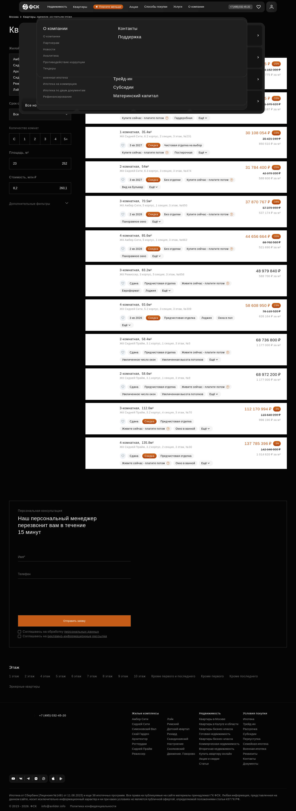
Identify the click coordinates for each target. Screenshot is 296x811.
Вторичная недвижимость (216, 748)
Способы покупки (155, 6)
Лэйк (170, 719)
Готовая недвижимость (214, 733)
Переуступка (252, 738)
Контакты (249, 758)
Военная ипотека (254, 748)
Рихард (172, 733)
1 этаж (14, 676)
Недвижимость (57, 6)
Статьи (204, 763)
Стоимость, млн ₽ (22, 177)
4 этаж (45, 676)
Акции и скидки (209, 758)
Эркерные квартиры (24, 686)
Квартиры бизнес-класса (216, 729)
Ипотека (248, 719)
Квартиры (80, 6)
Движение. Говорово (181, 753)
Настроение (175, 743)
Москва (13, 16)
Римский (173, 724)
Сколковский (175, 748)
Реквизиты (250, 753)
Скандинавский (177, 738)
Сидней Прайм (142, 748)
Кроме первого (212, 676)
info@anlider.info (53, 806)
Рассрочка (250, 729)
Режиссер (138, 753)
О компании (196, 6)
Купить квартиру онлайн (215, 753)
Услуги (177, 6)
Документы (250, 763)
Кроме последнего (244, 676)
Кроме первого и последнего (173, 676)
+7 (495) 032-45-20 (52, 715)
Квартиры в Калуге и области (218, 724)
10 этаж (140, 676)
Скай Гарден (140, 733)
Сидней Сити (141, 724)
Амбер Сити (140, 719)
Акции (133, 6)
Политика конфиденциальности (93, 806)
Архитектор (140, 738)
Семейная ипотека (255, 743)
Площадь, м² (19, 152)
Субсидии (250, 733)
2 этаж (30, 676)
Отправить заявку (74, 620)
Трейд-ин (249, 724)
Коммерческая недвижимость (219, 743)
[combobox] (40, 75)
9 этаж (123, 676)
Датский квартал (178, 729)
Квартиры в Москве (212, 719)
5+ (66, 139)
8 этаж (108, 676)
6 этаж (76, 676)
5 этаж (61, 676)
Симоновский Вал (144, 729)
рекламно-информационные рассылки (77, 636)
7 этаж (92, 676)
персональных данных (81, 631)
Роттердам (139, 743)
